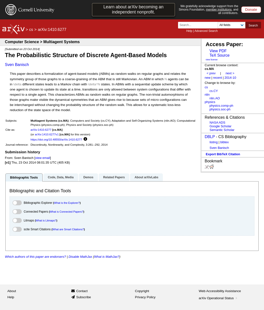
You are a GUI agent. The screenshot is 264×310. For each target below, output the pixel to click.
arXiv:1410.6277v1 (47, 134)
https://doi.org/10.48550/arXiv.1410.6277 (56, 139)
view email (42, 158)
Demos (88, 177)
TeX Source (219, 55)
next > (230, 73)
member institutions (219, 9)
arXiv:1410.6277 (41, 129)
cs (31, 29)
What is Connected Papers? (66, 211)
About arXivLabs (146, 177)
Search (253, 25)
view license (212, 59)
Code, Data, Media (60, 177)
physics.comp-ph (221, 105)
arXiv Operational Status (218, 298)
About (11, 291)
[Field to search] (231, 25)
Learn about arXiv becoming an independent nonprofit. (133, 9)
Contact (82, 291)
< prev (211, 73)
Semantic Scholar (222, 130)
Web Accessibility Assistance (220, 291)
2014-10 (230, 77)
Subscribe (83, 297)
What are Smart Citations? (68, 229)
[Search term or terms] (199, 25)
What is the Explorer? (67, 202)
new (208, 77)
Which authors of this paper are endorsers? (35, 256)
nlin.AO (214, 98)
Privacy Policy (145, 297)
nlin (207, 94)
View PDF (218, 51)
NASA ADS (217, 122)
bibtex (224, 142)
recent (217, 77)
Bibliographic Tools (24, 177)
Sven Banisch (17, 65)
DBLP (210, 137)
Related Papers (114, 177)
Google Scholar (220, 126)
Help (189, 31)
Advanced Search (206, 31)
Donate (251, 9)
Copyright (142, 291)
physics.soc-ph (219, 109)
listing (214, 142)
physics (210, 102)
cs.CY (213, 91)
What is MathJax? (106, 256)
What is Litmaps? (46, 220)
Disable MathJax (80, 256)
